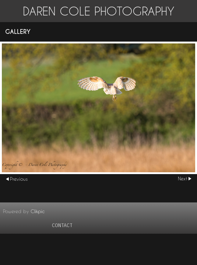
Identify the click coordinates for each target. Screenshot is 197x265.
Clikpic (38, 211)
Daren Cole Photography (99, 11)
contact (62, 225)
